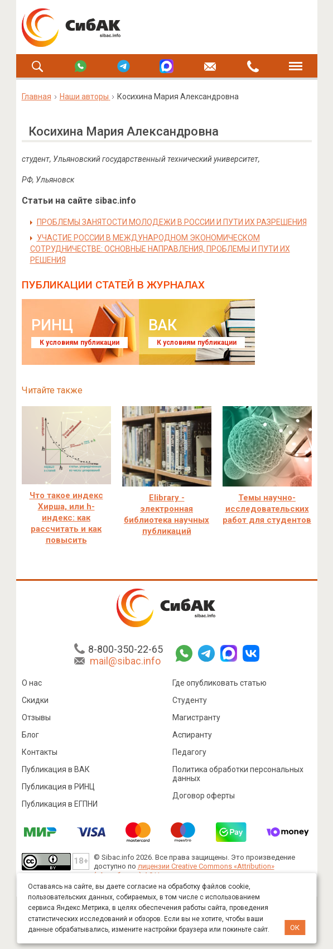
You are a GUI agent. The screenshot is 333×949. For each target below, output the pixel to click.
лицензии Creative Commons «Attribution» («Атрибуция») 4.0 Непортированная (184, 870)
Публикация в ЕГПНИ (60, 803)
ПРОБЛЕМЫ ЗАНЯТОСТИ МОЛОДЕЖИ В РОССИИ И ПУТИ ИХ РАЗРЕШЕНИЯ (172, 222)
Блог (30, 734)
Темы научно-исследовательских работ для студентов (267, 509)
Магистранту (196, 717)
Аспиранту (192, 734)
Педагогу (189, 752)
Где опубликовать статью (219, 682)
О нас (32, 682)
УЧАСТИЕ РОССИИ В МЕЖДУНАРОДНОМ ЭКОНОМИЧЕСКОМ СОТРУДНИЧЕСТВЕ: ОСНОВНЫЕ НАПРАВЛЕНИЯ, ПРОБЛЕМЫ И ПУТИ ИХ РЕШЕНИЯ (160, 248)
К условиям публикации (79, 342)
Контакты (39, 752)
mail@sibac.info (125, 661)
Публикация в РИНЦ (58, 786)
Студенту (189, 700)
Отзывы (36, 717)
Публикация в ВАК (56, 769)
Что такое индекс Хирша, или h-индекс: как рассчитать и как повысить (66, 517)
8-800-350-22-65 (125, 649)
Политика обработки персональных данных (237, 774)
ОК (295, 927)
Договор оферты (203, 795)
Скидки (35, 700)
